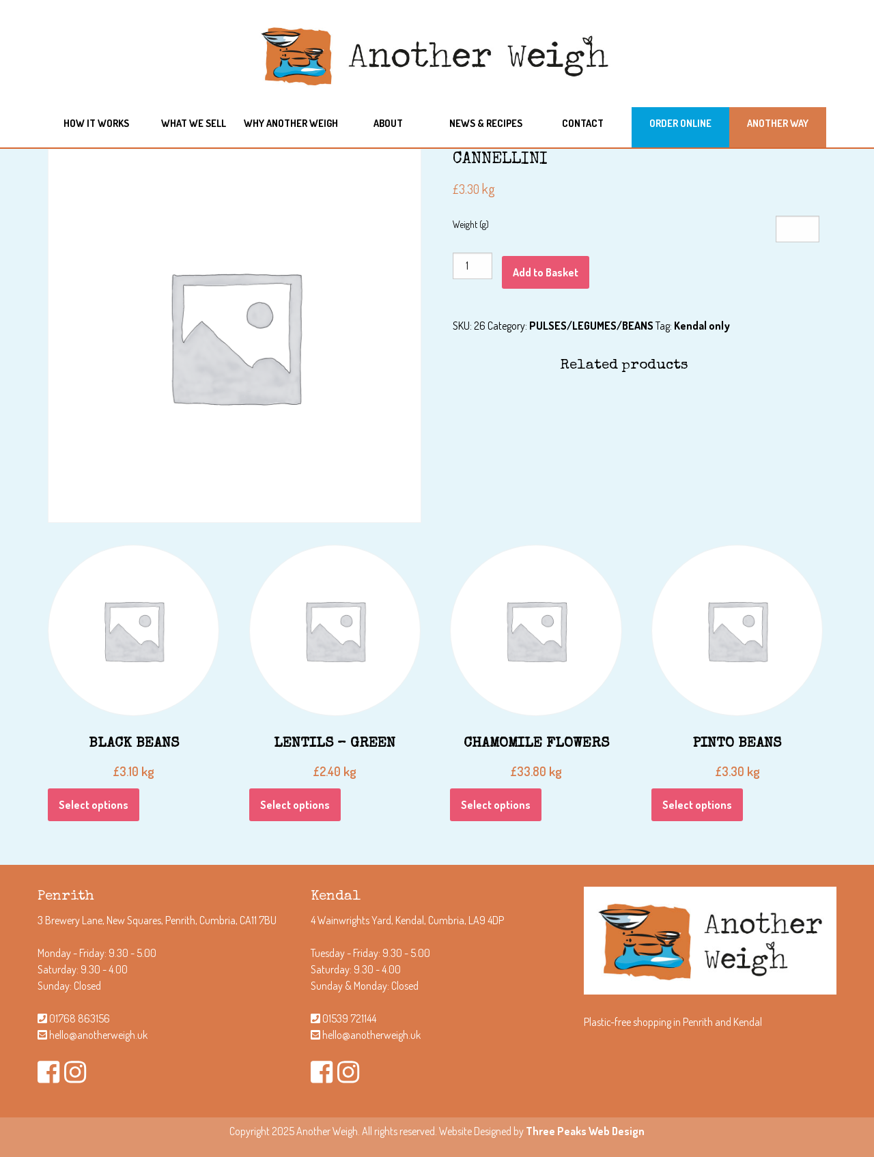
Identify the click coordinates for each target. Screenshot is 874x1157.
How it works (96, 123)
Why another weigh (291, 123)
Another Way (777, 123)
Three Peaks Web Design (585, 1131)
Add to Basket (545, 272)
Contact (583, 123)
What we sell (193, 123)
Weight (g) (471, 224)
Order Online (680, 123)
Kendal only (702, 325)
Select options (93, 805)
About (388, 123)
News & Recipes (485, 123)
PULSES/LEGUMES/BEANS (591, 325)
